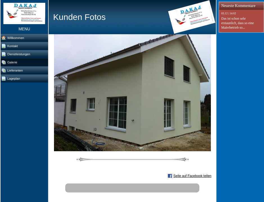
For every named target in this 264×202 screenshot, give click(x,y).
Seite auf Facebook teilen (192, 176)
